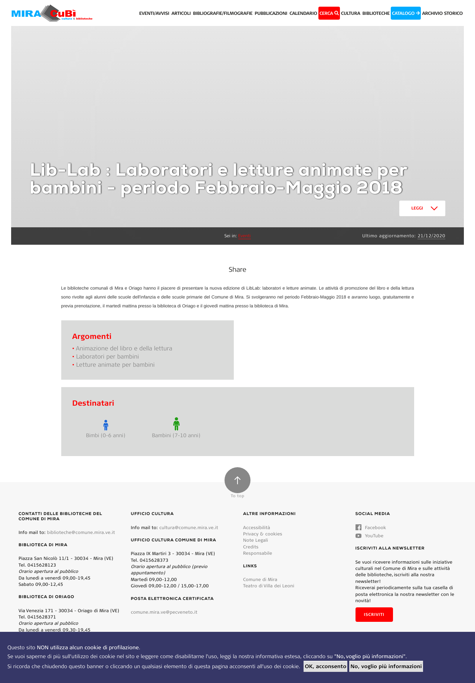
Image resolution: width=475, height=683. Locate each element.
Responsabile (257, 553)
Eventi (244, 236)
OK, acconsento (325, 666)
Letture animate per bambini (115, 365)
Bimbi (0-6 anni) (105, 435)
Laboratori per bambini (107, 356)
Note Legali (255, 540)
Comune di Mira (260, 579)
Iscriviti (374, 614)
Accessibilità (256, 527)
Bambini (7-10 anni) (176, 435)
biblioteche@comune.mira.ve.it (81, 532)
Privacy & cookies (262, 534)
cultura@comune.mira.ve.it (188, 527)
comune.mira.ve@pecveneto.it (164, 612)
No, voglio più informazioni (386, 666)
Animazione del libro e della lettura (124, 348)
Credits (251, 547)
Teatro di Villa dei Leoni (268, 585)
